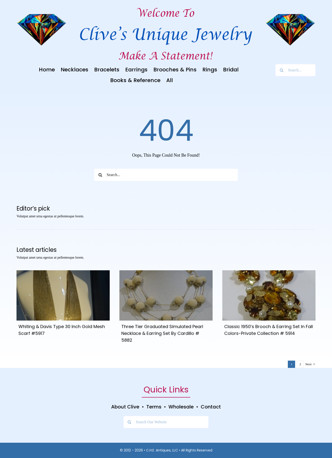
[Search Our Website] (166, 422)
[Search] (281, 70)
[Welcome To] (166, 7)
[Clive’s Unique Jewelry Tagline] (166, 49)
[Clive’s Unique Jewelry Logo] (166, 23)
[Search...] (295, 70)
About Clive (125, 406)
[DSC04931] (63, 272)
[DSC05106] (166, 272)
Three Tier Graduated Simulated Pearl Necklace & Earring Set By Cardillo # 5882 (162, 333)
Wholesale (181, 406)
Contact (211, 406)
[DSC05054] (268, 272)
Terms (153, 406)
